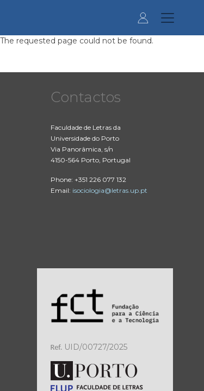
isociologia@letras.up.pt (109, 190)
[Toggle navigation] (167, 18)
